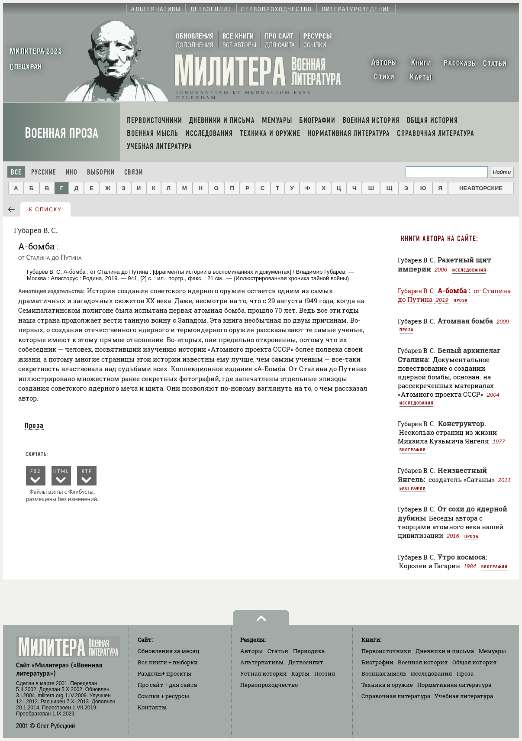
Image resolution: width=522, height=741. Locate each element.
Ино (71, 172)
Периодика (309, 651)
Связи (133, 172)
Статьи (277, 651)
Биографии (413, 449)
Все (16, 172)
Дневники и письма (445, 651)
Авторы (251, 651)
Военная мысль (383, 673)
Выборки (101, 172)
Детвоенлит (305, 662)
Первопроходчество (269, 685)
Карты (300, 673)
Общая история (474, 662)
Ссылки (163, 696)
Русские (43, 172)
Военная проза (61, 133)
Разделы (164, 673)
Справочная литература (395, 696)
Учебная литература (464, 696)
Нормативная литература (454, 685)
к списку (45, 210)
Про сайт (167, 685)
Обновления (169, 651)
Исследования (469, 269)
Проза (34, 425)
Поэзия (324, 673)
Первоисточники (386, 651)
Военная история (423, 662)
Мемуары (492, 651)
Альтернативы (262, 662)
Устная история (263, 673)
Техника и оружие (387, 685)
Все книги (168, 662)
